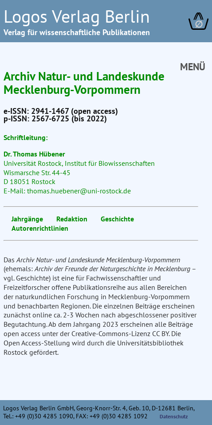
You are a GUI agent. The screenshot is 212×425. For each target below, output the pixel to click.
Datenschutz (174, 416)
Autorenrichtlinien (40, 228)
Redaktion (71, 218)
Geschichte (117, 218)
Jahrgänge (27, 218)
